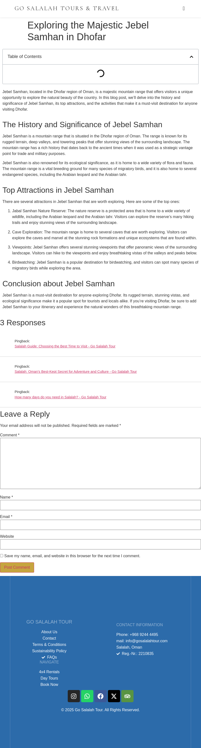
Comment (9, 435)
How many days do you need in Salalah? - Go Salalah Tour (60, 397)
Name (6, 497)
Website (7, 536)
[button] (191, 57)
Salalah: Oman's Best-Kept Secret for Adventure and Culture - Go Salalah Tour (76, 372)
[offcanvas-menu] (183, 8)
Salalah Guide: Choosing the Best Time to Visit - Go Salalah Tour (65, 346)
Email (6, 517)
